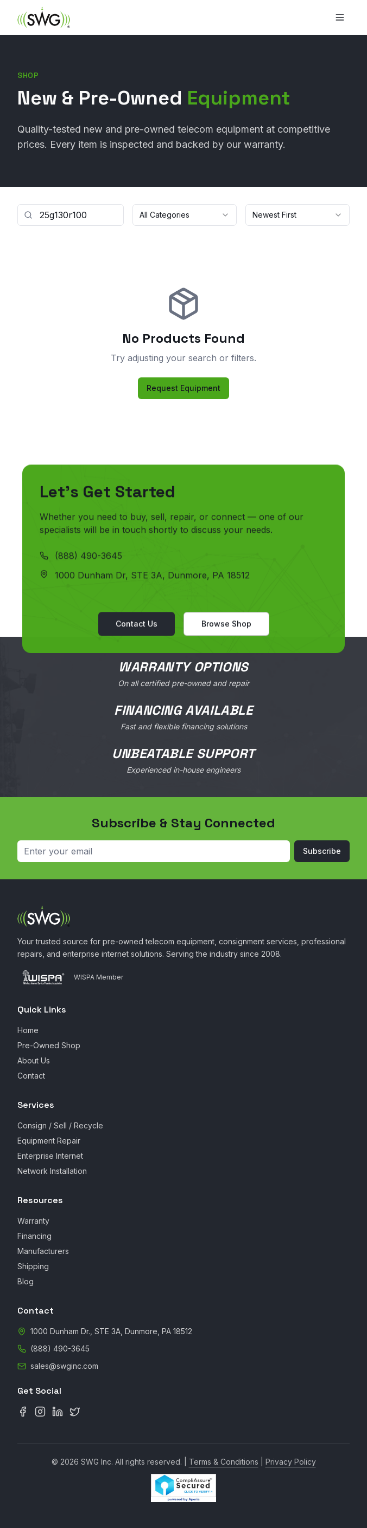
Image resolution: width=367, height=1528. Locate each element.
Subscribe (322, 851)
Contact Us (136, 625)
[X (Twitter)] (74, 1411)
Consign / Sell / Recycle (60, 1125)
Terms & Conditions (223, 1461)
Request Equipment (183, 388)
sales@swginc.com (64, 1365)
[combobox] (184, 215)
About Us (33, 1060)
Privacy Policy (290, 1461)
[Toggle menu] (340, 17)
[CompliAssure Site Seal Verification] (183, 1488)
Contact (31, 1075)
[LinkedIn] (57, 1411)
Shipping (33, 1266)
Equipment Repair (48, 1140)
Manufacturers (43, 1251)
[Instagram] (40, 1411)
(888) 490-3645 (88, 557)
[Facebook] (22, 1411)
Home (28, 1030)
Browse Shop (226, 625)
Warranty (33, 1220)
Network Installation (52, 1171)
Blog (25, 1281)
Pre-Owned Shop (48, 1045)
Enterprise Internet (50, 1155)
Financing (34, 1235)
